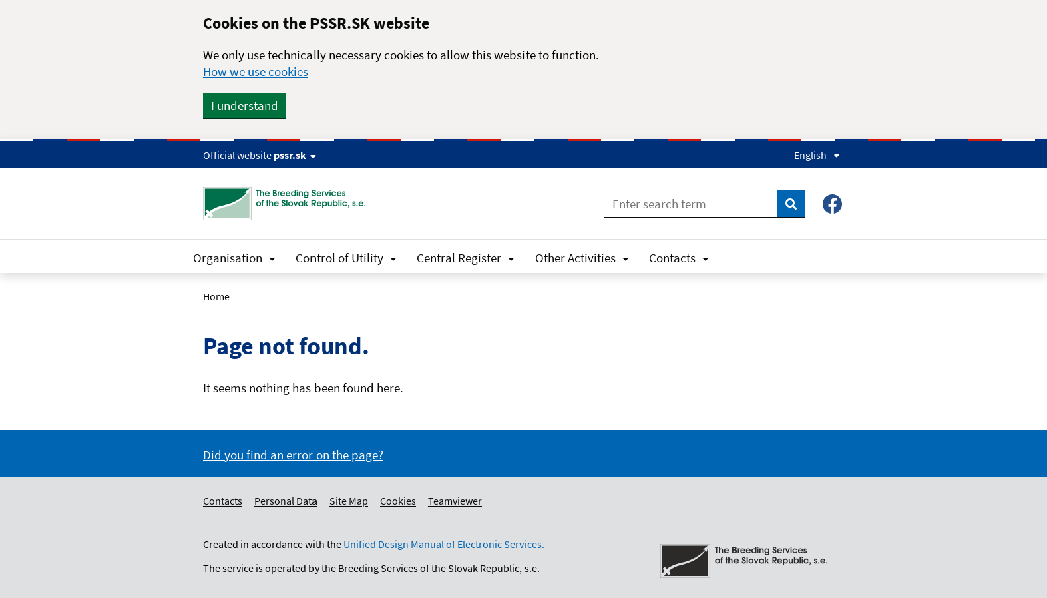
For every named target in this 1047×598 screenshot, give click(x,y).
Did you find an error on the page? (293, 454)
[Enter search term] (690, 203)
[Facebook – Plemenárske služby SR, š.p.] (832, 204)
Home (216, 296)
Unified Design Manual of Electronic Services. (443, 544)
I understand (244, 105)
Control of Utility (346, 258)
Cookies (398, 500)
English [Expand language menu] (817, 155)
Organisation (234, 258)
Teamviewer (455, 500)
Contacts (679, 258)
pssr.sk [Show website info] (295, 155)
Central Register (466, 258)
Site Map (348, 500)
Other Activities (582, 258)
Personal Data (285, 500)
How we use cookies (255, 71)
